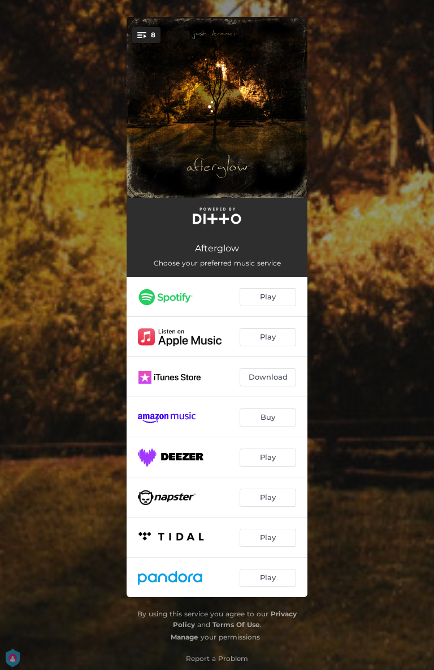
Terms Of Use (236, 624)
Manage (184, 637)
